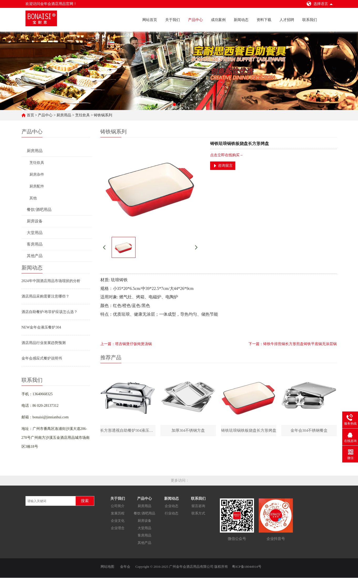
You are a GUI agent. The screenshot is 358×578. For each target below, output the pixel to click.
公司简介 (117, 506)
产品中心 (195, 20)
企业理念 (117, 528)
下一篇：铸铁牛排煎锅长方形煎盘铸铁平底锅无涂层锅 (292, 344)
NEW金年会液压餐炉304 (41, 327)
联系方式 (198, 513)
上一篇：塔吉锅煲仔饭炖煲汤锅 (126, 344)
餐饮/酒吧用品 (144, 513)
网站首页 (149, 20)
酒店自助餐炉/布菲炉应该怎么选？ (50, 312)
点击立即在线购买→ (226, 155)
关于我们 (172, 20)
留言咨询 (198, 506)
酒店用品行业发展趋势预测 (44, 343)
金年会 (125, 567)
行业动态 (171, 513)
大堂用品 (144, 528)
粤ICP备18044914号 (246, 567)
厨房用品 (63, 115)
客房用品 (144, 536)
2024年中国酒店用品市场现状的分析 (51, 281)
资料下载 (264, 20)
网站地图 (107, 567)
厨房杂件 (36, 174)
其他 (33, 198)
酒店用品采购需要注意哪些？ (45, 296)
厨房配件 (36, 186)
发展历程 (117, 513)
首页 (30, 115)
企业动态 (171, 506)
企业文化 (117, 521)
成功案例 (218, 20)
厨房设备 (144, 521)
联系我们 (309, 20)
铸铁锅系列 (103, 115)
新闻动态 (241, 20)
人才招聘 (286, 20)
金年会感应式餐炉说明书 (42, 358)
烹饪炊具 (82, 115)
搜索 (85, 501)
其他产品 (144, 543)
